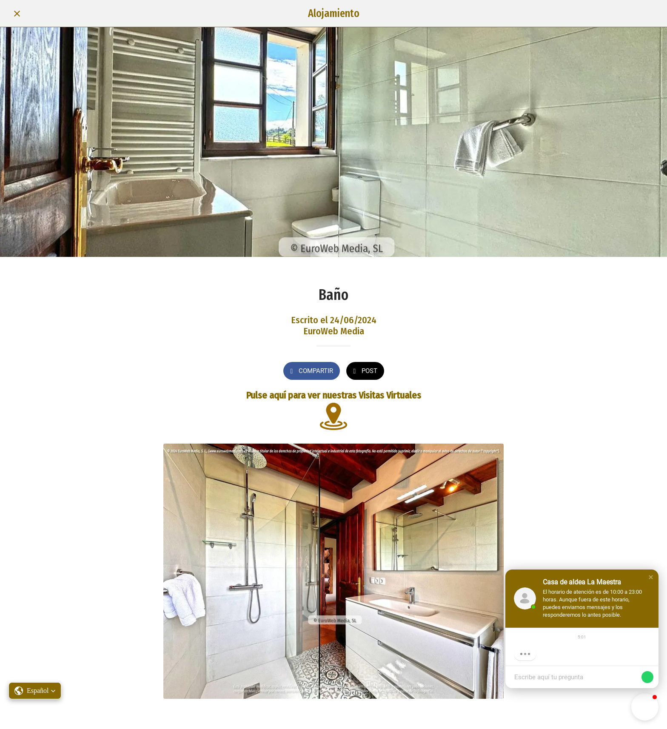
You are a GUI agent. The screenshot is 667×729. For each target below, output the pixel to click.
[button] (651, 577)
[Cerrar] (17, 14)
